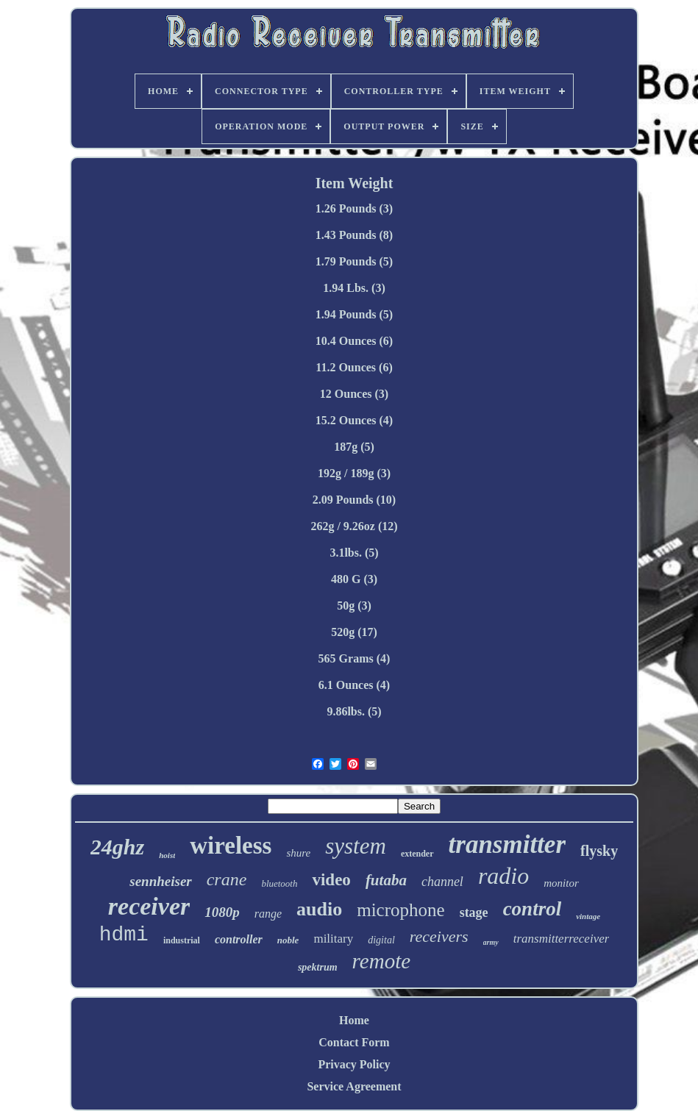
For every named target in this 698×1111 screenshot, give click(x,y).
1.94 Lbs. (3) (354, 288)
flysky (599, 851)
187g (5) (354, 446)
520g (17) (354, 632)
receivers (439, 936)
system (355, 846)
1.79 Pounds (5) (354, 261)
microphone (400, 910)
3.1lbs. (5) (354, 552)
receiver (149, 906)
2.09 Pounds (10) (354, 499)
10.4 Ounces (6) (354, 341)
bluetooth (279, 883)
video (331, 880)
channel (442, 881)
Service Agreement (354, 1086)
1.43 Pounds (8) (354, 235)
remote (381, 961)
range (268, 913)
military (333, 939)
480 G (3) (354, 579)
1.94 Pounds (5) (354, 314)
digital (381, 940)
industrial (181, 940)
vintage (588, 916)
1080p (222, 912)
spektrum (318, 967)
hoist (167, 855)
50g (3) (354, 605)
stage (474, 912)
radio (503, 875)
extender (417, 854)
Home (354, 1020)
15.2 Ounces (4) (354, 420)
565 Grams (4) (354, 658)
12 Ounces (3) (354, 393)
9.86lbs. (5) (354, 711)
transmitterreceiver (561, 939)
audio (319, 909)
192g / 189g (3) (354, 473)
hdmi (124, 935)
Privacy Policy (354, 1064)
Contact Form (353, 1042)
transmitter (507, 844)
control (532, 909)
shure (298, 853)
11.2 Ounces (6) (354, 367)
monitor (561, 883)
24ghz (117, 847)
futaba (386, 880)
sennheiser (160, 881)
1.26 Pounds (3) (354, 208)
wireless (230, 845)
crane (227, 879)
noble (288, 940)
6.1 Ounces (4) (354, 685)
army (491, 942)
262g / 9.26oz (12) (353, 526)
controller (239, 939)
